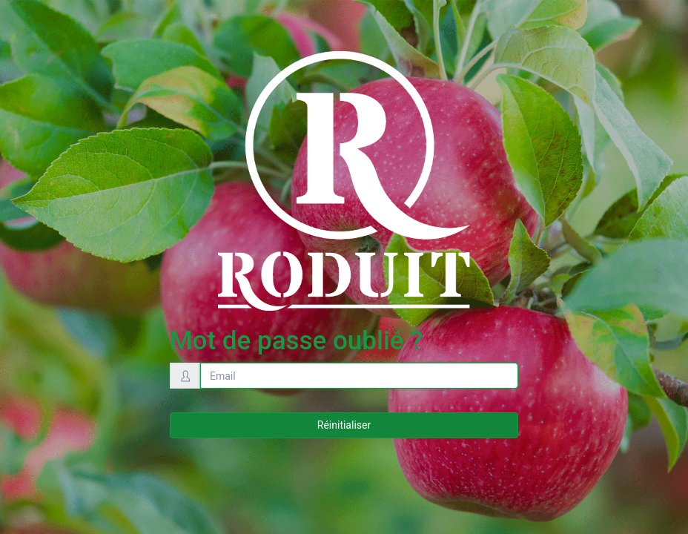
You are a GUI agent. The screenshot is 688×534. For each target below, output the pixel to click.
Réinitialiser (344, 425)
